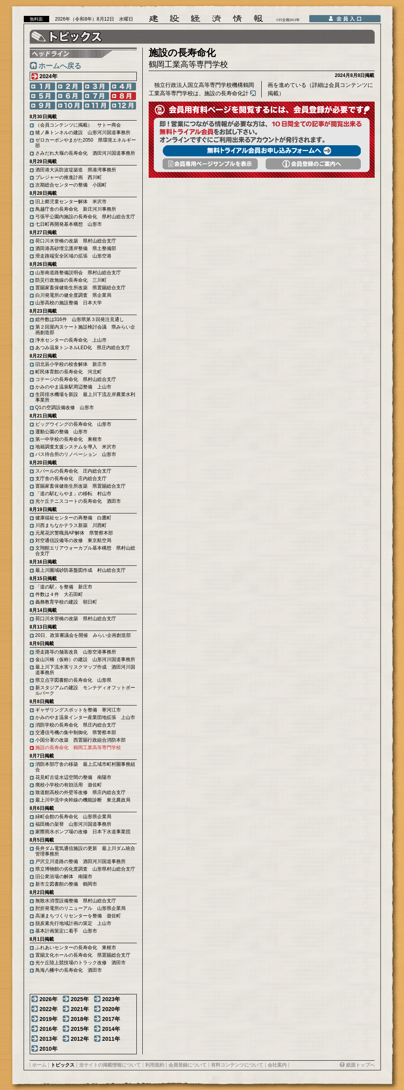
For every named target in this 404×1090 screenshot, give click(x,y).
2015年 (80, 1029)
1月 (42, 86)
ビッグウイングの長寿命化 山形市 (73, 424)
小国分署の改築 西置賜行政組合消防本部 (80, 740)
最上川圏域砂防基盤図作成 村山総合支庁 (80, 570)
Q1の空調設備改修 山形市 (64, 407)
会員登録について (187, 1065)
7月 (96, 96)
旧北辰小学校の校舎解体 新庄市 (71, 364)
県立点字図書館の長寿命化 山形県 (73, 680)
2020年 (111, 1009)
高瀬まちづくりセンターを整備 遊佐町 (78, 916)
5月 (42, 96)
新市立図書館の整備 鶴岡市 (66, 884)
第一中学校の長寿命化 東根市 (68, 439)
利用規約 (154, 1065)
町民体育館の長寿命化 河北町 (68, 372)
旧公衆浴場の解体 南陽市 (63, 876)
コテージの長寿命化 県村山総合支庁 (75, 379)
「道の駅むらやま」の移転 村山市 (73, 493)
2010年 (48, 1049)
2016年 (48, 1029)
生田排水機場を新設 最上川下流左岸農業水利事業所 (85, 397)
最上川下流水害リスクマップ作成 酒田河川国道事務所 (85, 669)
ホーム (39, 1065)
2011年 (111, 1039)
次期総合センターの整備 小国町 (71, 185)
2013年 (48, 1039)
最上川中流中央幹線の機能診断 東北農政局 (82, 800)
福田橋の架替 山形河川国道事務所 (73, 824)
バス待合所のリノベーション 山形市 (75, 454)
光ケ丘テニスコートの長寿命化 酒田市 (78, 501)
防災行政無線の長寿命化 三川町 (71, 280)
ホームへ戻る (59, 66)
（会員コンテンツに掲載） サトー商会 (78, 125)
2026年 (48, 999)
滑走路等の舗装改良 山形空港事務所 (75, 652)
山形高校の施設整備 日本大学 (68, 303)
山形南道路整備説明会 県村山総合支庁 (78, 272)
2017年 (111, 1019)
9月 (42, 106)
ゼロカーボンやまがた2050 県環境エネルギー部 (85, 142)
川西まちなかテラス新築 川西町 (71, 525)
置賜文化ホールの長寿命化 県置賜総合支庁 (82, 955)
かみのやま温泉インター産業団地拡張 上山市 (85, 717)
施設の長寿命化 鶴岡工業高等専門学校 (78, 747)
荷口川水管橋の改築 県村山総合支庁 (75, 241)
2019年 (48, 1019)
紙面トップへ (360, 1065)
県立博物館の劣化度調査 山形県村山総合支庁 (85, 869)
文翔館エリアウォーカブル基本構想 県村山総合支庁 (85, 550)
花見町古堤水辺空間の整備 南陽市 (73, 777)
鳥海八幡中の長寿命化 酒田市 (68, 970)
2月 (69, 86)
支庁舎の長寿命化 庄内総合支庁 (71, 478)
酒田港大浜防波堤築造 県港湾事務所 (75, 170)
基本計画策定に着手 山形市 (66, 931)
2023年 (111, 999)
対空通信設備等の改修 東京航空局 (73, 540)
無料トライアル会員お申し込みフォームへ (262, 150)
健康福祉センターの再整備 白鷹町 (73, 518)
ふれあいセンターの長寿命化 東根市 (75, 947)
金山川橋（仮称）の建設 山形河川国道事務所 (85, 659)
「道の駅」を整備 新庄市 (63, 587)
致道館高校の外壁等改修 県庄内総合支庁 (80, 792)
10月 (69, 106)
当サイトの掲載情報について (110, 1065)
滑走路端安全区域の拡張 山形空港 (73, 256)
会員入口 (345, 18)
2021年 (80, 1009)
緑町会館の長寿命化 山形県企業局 (73, 816)
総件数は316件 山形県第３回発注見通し (79, 319)
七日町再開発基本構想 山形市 (68, 224)
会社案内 (277, 1065)
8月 (123, 96)
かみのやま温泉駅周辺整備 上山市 (73, 387)
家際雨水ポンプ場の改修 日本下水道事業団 (82, 831)
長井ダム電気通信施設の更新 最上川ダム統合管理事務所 (85, 851)
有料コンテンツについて (237, 1065)
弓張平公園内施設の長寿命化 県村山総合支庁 (85, 216)
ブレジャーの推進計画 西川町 (68, 177)
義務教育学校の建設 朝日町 (66, 602)
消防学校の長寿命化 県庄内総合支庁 (75, 725)
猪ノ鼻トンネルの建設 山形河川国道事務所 (82, 132)
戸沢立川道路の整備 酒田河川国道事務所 (80, 861)
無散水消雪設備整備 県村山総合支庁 (75, 901)
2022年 (48, 1009)
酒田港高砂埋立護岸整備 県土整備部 (75, 248)
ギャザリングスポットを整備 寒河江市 (78, 710)
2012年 (80, 1039)
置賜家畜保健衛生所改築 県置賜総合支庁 (80, 287)
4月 (123, 86)
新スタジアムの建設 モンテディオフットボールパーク (85, 690)
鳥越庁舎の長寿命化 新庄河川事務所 (75, 209)
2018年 (80, 1019)
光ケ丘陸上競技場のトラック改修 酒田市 (80, 962)
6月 (69, 96)
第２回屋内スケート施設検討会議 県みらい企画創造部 (85, 329)
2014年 (111, 1029)
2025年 (80, 999)
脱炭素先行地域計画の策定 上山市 (73, 923)
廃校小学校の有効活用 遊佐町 (68, 785)
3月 (96, 86)
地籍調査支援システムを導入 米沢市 (75, 447)
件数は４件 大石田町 (59, 594)
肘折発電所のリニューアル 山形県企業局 (80, 908)
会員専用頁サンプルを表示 (210, 163)
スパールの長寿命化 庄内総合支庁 (73, 471)
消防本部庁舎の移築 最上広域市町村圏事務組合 (85, 767)
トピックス (63, 1065)
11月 (96, 106)
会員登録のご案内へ (313, 163)
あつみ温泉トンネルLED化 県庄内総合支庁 (82, 347)
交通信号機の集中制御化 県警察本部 (75, 732)
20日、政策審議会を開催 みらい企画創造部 (83, 635)
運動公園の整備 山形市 (61, 431)
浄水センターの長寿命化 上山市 (71, 340)
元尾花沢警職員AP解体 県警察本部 (74, 533)
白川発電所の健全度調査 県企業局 (73, 295)
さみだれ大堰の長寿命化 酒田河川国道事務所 (85, 153)
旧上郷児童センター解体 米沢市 (71, 201)
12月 (123, 106)
